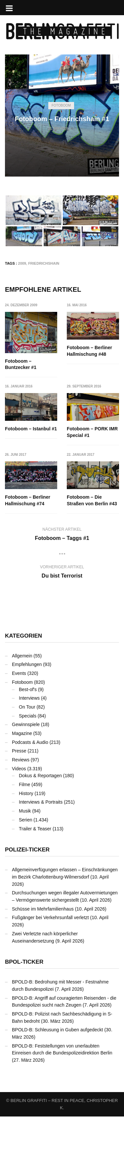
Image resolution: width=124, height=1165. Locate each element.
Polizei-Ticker (27, 898)
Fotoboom (61, 105)
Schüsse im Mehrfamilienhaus (43, 957)
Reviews (20, 808)
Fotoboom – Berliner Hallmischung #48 (89, 351)
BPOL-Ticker (24, 1010)
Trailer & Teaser (35, 877)
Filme (24, 833)
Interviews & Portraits (40, 850)
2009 (22, 263)
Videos (19, 817)
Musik (25, 859)
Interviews (29, 746)
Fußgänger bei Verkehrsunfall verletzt (50, 966)
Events (19, 721)
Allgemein (22, 704)
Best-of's (28, 737)
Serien (25, 868)
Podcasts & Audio (30, 790)
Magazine (22, 781)
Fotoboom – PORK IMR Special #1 (30, 481)
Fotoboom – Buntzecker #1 (20, 364)
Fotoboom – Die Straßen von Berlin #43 (30, 549)
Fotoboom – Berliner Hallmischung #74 (89, 481)
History (26, 842)
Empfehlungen (27, 713)
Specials (27, 764)
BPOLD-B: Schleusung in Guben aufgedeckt (57, 1078)
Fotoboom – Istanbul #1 (93, 415)
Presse (19, 799)
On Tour (27, 755)
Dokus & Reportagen (40, 824)
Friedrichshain (43, 263)
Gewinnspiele (26, 773)
